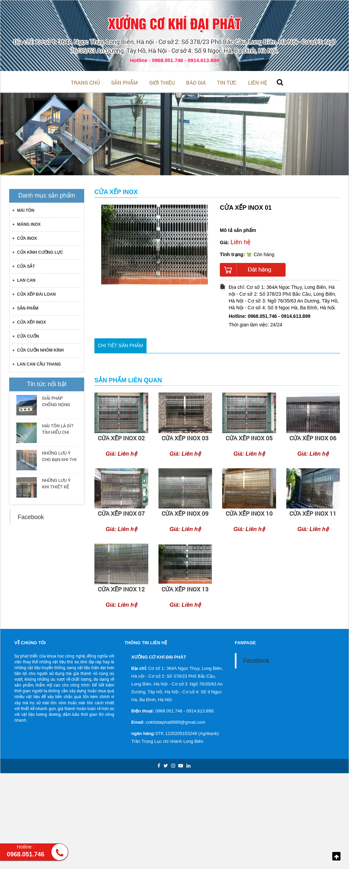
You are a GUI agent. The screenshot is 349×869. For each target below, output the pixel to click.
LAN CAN (26, 279)
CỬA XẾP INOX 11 (312, 512)
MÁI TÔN (25, 209)
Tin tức (234, 82)
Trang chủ (71, 82)
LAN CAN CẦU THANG (39, 362)
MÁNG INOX (29, 223)
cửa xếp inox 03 (185, 436)
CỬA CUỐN (28, 335)
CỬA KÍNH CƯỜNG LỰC (40, 251)
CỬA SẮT (26, 265)
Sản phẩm (116, 82)
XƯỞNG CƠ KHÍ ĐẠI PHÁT (174, 23)
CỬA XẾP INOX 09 (185, 512)
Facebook (31, 515)
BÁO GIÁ (198, 82)
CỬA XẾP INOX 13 (185, 588)
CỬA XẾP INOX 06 (312, 436)
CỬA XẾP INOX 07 (121, 512)
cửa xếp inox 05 (249, 436)
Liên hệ (270, 82)
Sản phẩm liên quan (128, 379)
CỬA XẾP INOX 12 (121, 588)
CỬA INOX (27, 237)
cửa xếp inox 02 (121, 436)
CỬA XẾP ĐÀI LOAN (36, 293)
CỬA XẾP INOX (31, 321)
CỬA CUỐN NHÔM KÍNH (40, 349)
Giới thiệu (159, 82)
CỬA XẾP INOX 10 (249, 512)
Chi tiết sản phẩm (120, 344)
